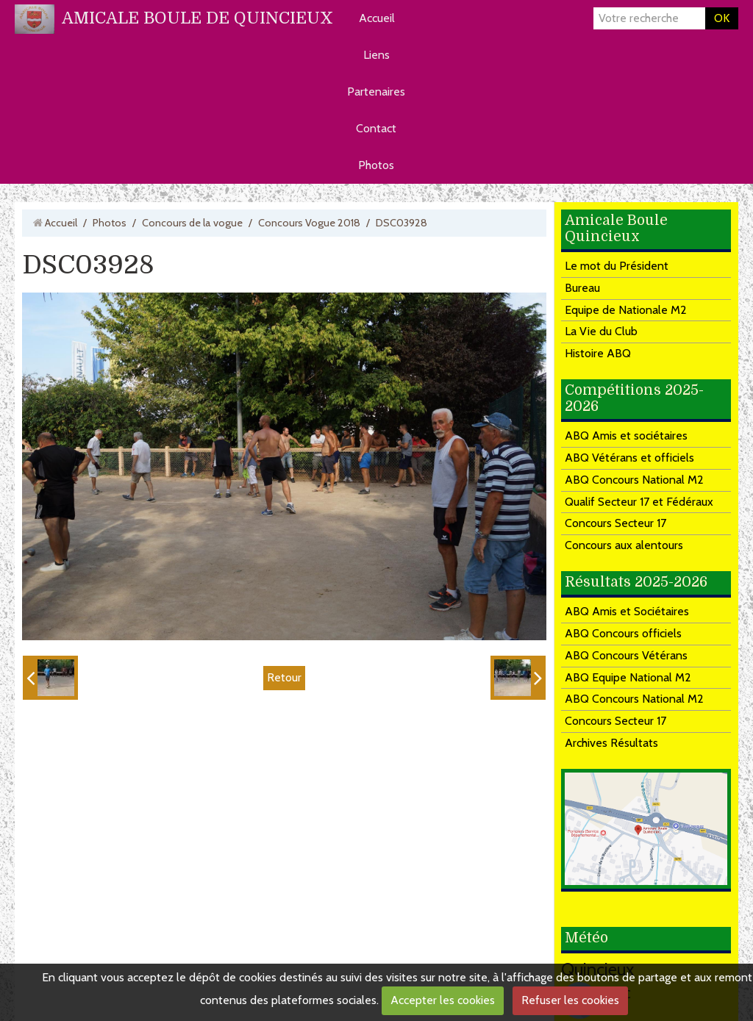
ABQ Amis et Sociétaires (627, 611)
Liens (376, 55)
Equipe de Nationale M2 (626, 310)
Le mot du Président (616, 266)
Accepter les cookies (442, 1000)
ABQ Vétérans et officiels (629, 458)
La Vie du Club (601, 331)
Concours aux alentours (624, 545)
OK (721, 18)
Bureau (582, 288)
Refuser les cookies (570, 1000)
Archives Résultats (611, 743)
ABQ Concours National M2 (634, 480)
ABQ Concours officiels (623, 633)
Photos (376, 165)
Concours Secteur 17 (615, 523)
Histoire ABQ (598, 353)
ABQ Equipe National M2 (628, 677)
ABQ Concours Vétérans (626, 655)
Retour (284, 677)
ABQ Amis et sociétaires (626, 436)
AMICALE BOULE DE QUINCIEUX (197, 18)
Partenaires (376, 91)
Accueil (377, 18)
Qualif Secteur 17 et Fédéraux (639, 502)
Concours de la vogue (192, 222)
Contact (376, 128)
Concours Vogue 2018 (309, 222)
